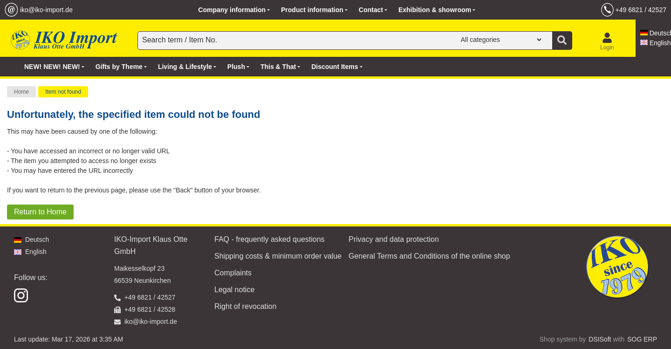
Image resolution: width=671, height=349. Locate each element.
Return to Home (40, 212)
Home (21, 92)
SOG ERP (642, 339)
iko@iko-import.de (46, 10)
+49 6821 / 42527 (641, 10)
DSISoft (600, 339)
